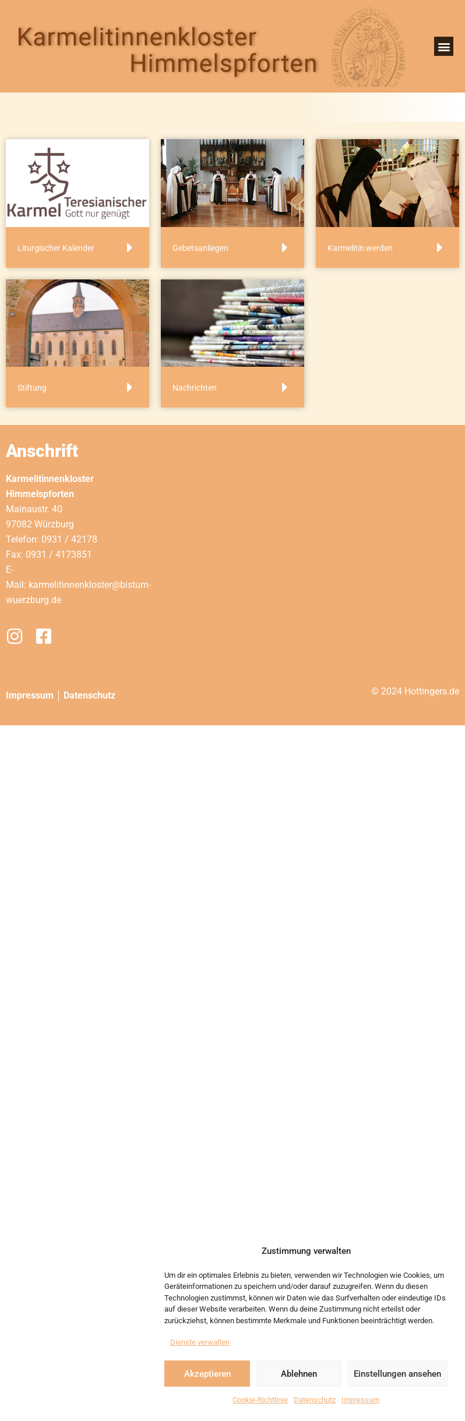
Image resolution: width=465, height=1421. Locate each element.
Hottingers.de (431, 691)
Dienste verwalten (200, 1342)
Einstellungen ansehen (397, 1374)
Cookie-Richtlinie (260, 1399)
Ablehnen (299, 1374)
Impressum (360, 1399)
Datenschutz (315, 1399)
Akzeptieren (207, 1374)
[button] (443, 46)
